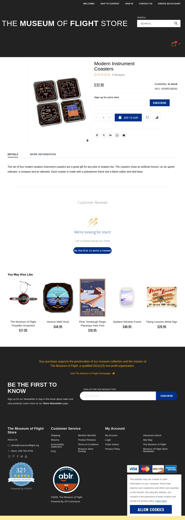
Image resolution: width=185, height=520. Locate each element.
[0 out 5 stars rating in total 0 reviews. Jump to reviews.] (109, 75)
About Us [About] (12, 439)
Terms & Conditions (88, 444)
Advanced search (152, 435)
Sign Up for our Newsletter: (99, 389)
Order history (112, 444)
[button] (13, 44)
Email (124, 137)
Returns (55, 440)
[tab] (16, 155)
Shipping (55, 435)
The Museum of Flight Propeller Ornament (23, 323)
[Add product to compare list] (157, 119)
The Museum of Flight (154, 444)
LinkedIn (110, 137)
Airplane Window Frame (127, 321)
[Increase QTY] (109, 119)
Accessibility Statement (57, 445)
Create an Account (169, 4)
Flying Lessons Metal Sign (161, 321)
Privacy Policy (112, 449)
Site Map (147, 440)
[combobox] (158, 23)
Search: (141, 17)
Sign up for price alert (107, 99)
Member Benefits (87, 435)
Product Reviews (87, 440)
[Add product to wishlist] (147, 119)
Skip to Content (110, 4)
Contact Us (145, 4)
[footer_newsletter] (118, 396)
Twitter (104, 137)
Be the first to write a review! (92, 250)
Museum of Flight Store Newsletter (155, 450)
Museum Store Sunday (85, 450)
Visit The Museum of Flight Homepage (92, 373)
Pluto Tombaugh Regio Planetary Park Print (92, 323)
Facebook (97, 137)
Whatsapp (117, 137)
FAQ (53, 451)
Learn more (161, 501)
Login (108, 440)
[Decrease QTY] (97, 119)
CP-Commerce (72, 501)
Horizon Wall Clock (58, 321)
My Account (111, 435)
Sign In (129, 4)
